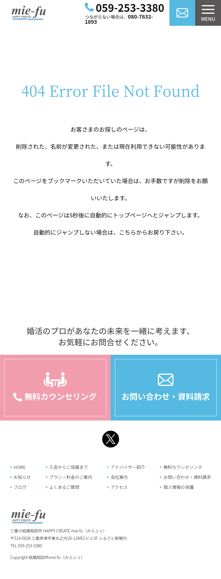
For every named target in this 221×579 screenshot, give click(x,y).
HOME (20, 467)
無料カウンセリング (182, 467)
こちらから (133, 232)
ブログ (20, 487)
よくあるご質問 (64, 487)
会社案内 (119, 477)
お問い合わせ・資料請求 (166, 396)
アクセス (119, 487)
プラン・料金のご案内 (70, 477)
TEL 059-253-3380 (26, 545)
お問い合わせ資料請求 (182, 13)
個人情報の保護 (178, 487)
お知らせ (22, 477)
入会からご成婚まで (68, 467)
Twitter (110, 439)
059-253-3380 (130, 7)
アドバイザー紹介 (128, 467)
